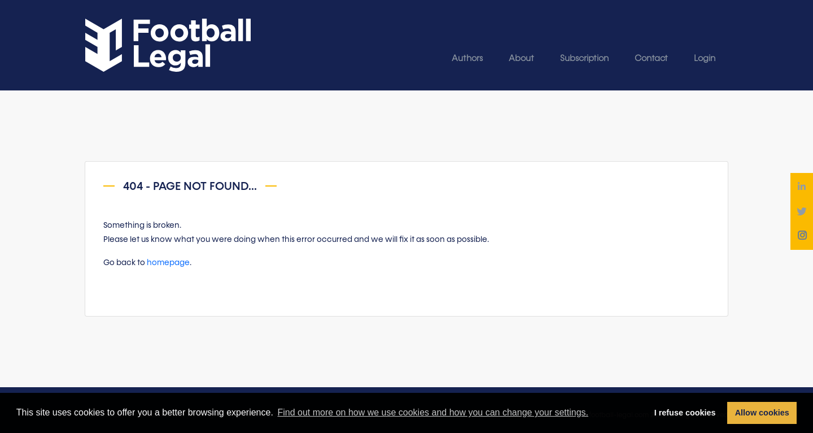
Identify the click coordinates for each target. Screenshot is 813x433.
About (521, 58)
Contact (651, 58)
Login (704, 58)
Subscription (584, 58)
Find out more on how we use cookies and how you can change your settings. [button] (432, 412)
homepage (168, 263)
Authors (467, 58)
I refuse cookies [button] (685, 412)
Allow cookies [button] (762, 412)
